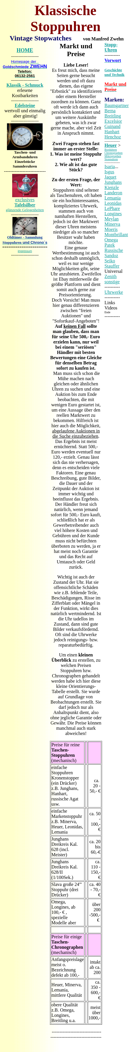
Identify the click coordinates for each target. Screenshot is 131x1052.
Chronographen (113, 152)
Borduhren (110, 149)
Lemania (112, 197)
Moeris (110, 229)
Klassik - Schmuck (24, 85)
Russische (113, 250)
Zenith (110, 276)
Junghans (113, 182)
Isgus (109, 171)
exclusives (25, 204)
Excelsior (113, 121)
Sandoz (111, 255)
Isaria (109, 166)
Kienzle (111, 187)
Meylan (111, 218)
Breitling (112, 115)
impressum (25, 251)
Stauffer (111, 266)
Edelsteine (25, 105)
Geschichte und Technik (114, 72)
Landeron (113, 192)
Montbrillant (116, 234)
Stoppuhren (111, 159)
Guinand (112, 126)
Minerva (112, 224)
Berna (109, 110)
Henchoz (112, 136)
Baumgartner (116, 105)
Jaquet (110, 177)
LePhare (112, 208)
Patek (109, 245)
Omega (111, 239)
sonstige (111, 281)
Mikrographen (112, 156)
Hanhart (111, 131)
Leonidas (112, 203)
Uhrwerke (113, 292)
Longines (113, 213)
